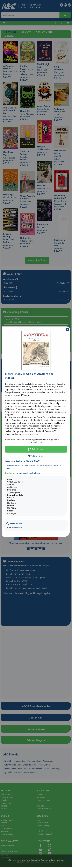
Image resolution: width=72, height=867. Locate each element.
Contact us (10, 473)
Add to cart (36, 449)
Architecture (17, 527)
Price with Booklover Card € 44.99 (22, 460)
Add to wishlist (36, 455)
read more (36, 442)
